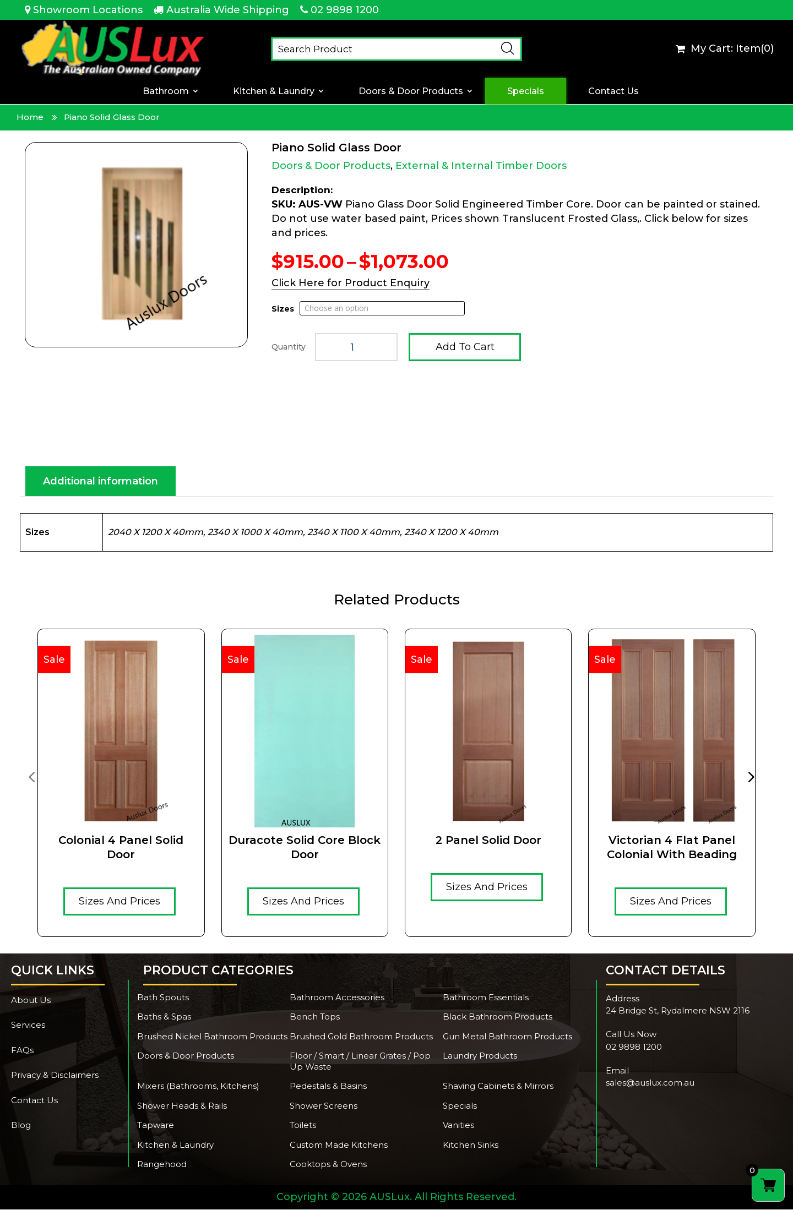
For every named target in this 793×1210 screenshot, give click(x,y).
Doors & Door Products (411, 91)
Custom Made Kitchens (339, 1145)
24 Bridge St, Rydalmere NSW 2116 (677, 1011)
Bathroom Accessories (337, 998)
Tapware (155, 1125)
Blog (21, 1125)
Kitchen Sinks (470, 1145)
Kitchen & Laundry (273, 91)
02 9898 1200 (345, 10)
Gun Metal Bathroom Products (507, 1037)
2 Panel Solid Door (488, 840)
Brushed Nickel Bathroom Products (212, 1037)
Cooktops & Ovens (328, 1164)
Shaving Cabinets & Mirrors (498, 1086)
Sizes (282, 309)
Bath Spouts (163, 998)
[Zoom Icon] (136, 244)
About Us (31, 1000)
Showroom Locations (88, 10)
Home (30, 117)
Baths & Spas (164, 1017)
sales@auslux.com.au (650, 1083)
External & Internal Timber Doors (481, 166)
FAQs (22, 1050)
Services (28, 1025)
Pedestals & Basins (328, 1086)
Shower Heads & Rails (182, 1106)
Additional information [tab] (100, 482)
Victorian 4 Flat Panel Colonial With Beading (672, 848)
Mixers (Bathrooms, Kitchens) (198, 1086)
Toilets (303, 1125)
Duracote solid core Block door (305, 848)
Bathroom (166, 91)
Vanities (458, 1125)
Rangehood (162, 1164)
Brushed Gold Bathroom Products (361, 1037)
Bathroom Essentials (486, 998)
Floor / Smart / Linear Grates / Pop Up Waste (360, 1061)
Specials (525, 91)
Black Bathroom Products (497, 1017)
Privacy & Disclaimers (55, 1075)
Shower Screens (323, 1106)
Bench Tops (315, 1017)
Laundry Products (480, 1056)
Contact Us (613, 91)
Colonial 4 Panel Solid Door (120, 848)
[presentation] (31, 777)
